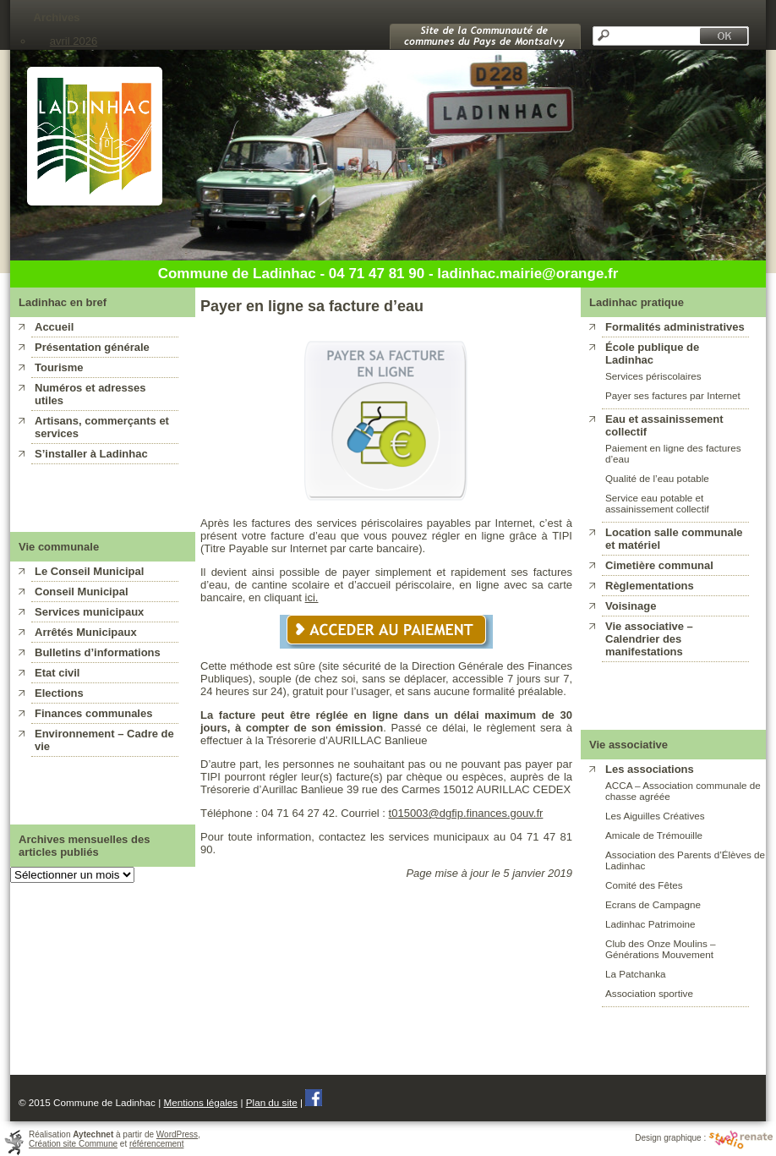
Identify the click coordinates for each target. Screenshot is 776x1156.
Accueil (54, 327)
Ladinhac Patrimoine (650, 923)
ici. (312, 597)
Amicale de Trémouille (653, 835)
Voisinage (630, 606)
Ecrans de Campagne (653, 904)
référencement (156, 1143)
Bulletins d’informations (98, 652)
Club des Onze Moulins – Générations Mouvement (660, 949)
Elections (59, 693)
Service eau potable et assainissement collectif (657, 503)
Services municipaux (89, 611)
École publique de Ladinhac (652, 353)
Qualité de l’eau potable (657, 478)
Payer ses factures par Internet (672, 395)
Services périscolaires (653, 375)
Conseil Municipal (81, 591)
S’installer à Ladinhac (91, 453)
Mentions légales (200, 1102)
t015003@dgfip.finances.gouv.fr (466, 813)
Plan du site (272, 1102)
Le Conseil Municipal (89, 571)
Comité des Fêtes (644, 884)
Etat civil (57, 672)
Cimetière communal (659, 565)
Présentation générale (92, 347)
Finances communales (93, 713)
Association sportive (649, 993)
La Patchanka (635, 973)
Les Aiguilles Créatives (655, 815)
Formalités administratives (675, 327)
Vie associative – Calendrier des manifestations (649, 639)
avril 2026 (73, 41)
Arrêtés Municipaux (86, 632)
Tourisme (59, 367)
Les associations (649, 769)
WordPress (177, 1134)
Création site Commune (73, 1143)
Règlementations (649, 585)
